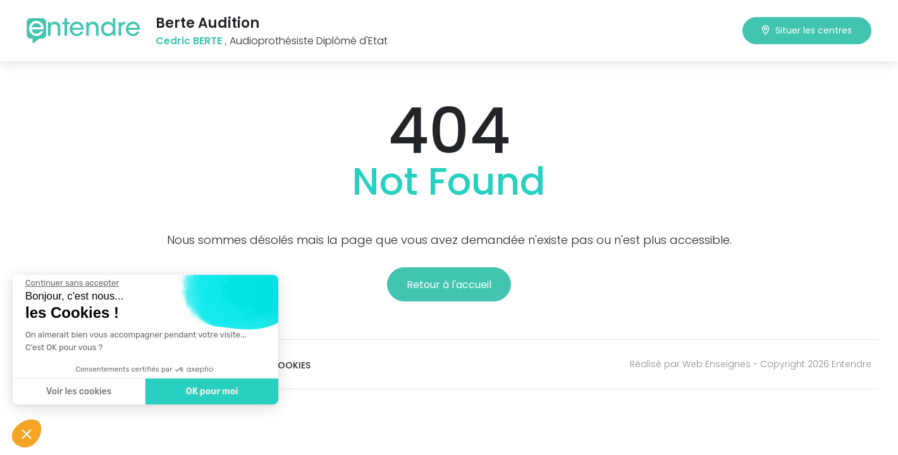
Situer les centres (807, 30)
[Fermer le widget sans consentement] (66, 283)
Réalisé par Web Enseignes (690, 364)
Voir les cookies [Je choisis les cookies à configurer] (73, 391)
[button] (26, 433)
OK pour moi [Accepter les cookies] (206, 391)
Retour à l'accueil (449, 284)
